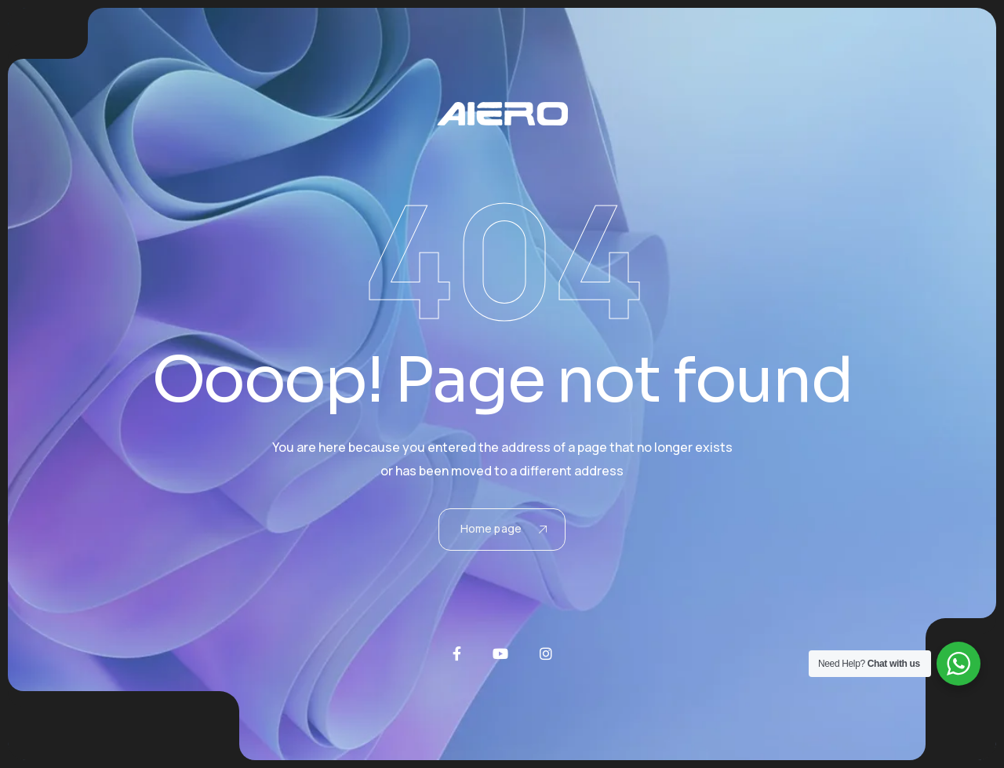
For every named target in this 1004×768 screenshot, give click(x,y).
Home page (503, 528)
